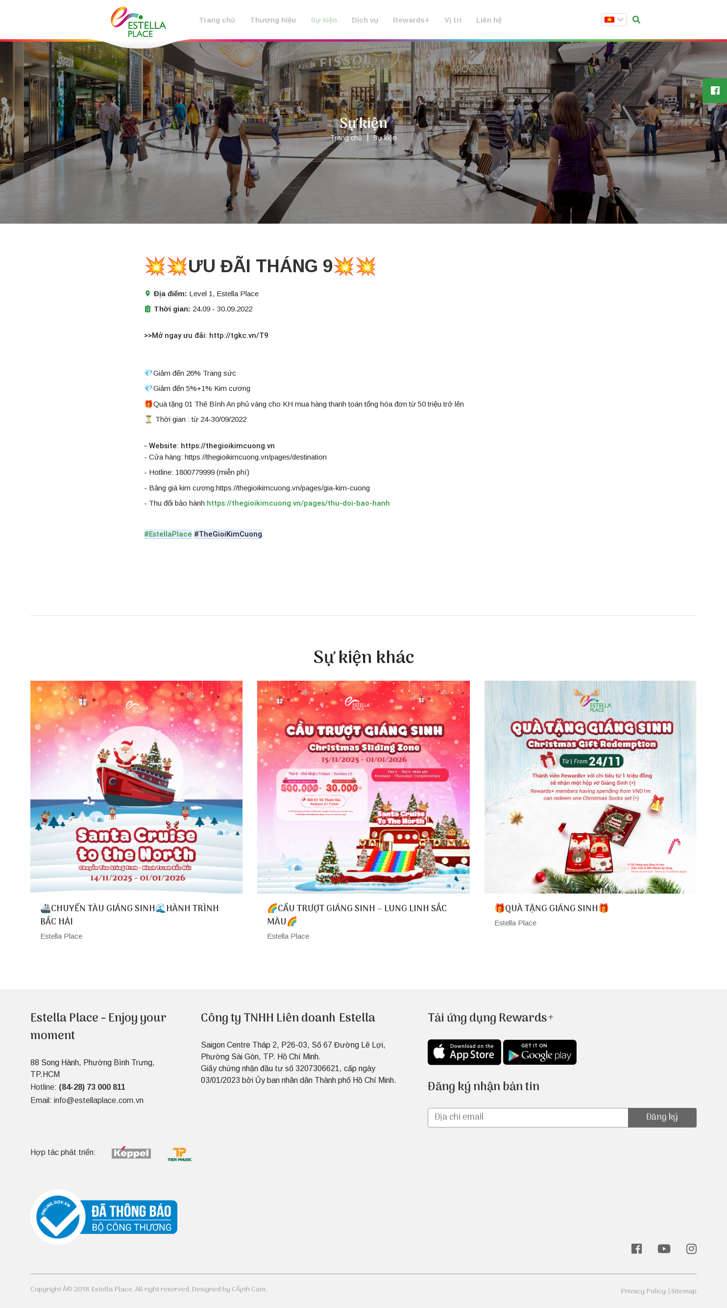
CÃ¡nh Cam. (249, 1289)
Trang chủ (217, 20)
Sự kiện (324, 20)
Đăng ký (662, 1117)
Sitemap (684, 1291)
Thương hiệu (273, 20)
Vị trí (452, 20)
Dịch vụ (365, 20)
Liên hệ (489, 20)
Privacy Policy (643, 1291)
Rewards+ (411, 20)
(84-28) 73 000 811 (92, 1087)
